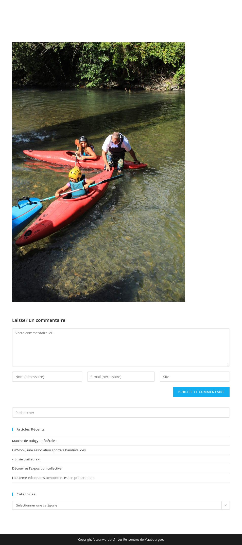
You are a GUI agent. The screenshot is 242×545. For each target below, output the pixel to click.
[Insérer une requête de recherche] (121, 412)
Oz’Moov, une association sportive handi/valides (49, 450)
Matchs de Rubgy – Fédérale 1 (35, 440)
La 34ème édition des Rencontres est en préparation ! (53, 477)
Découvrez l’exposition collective (37, 468)
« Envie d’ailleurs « (26, 459)
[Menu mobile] (222, 19)
